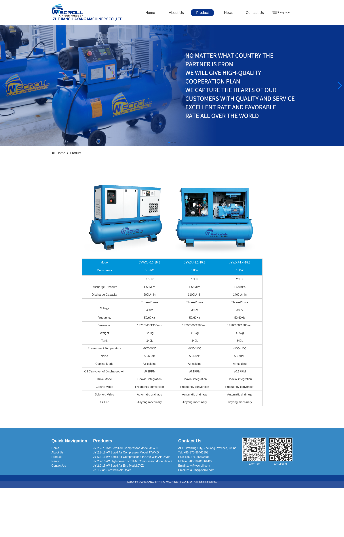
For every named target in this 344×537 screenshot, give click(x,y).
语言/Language (280, 12)
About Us (176, 13)
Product (202, 13)
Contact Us (255, 13)
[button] (339, 86)
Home (150, 13)
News (228, 13)
